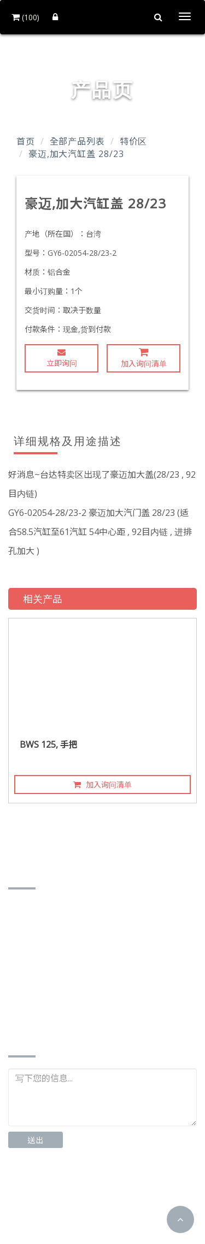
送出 (35, 1140)
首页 (25, 141)
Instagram (118, 1190)
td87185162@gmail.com (72, 997)
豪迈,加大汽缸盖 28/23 (76, 154)
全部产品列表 (77, 141)
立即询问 (61, 358)
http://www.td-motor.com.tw (80, 1014)
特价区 (134, 141)
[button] (180, 1219)
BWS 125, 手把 (49, 744)
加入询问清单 (144, 358)
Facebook (44, 1190)
